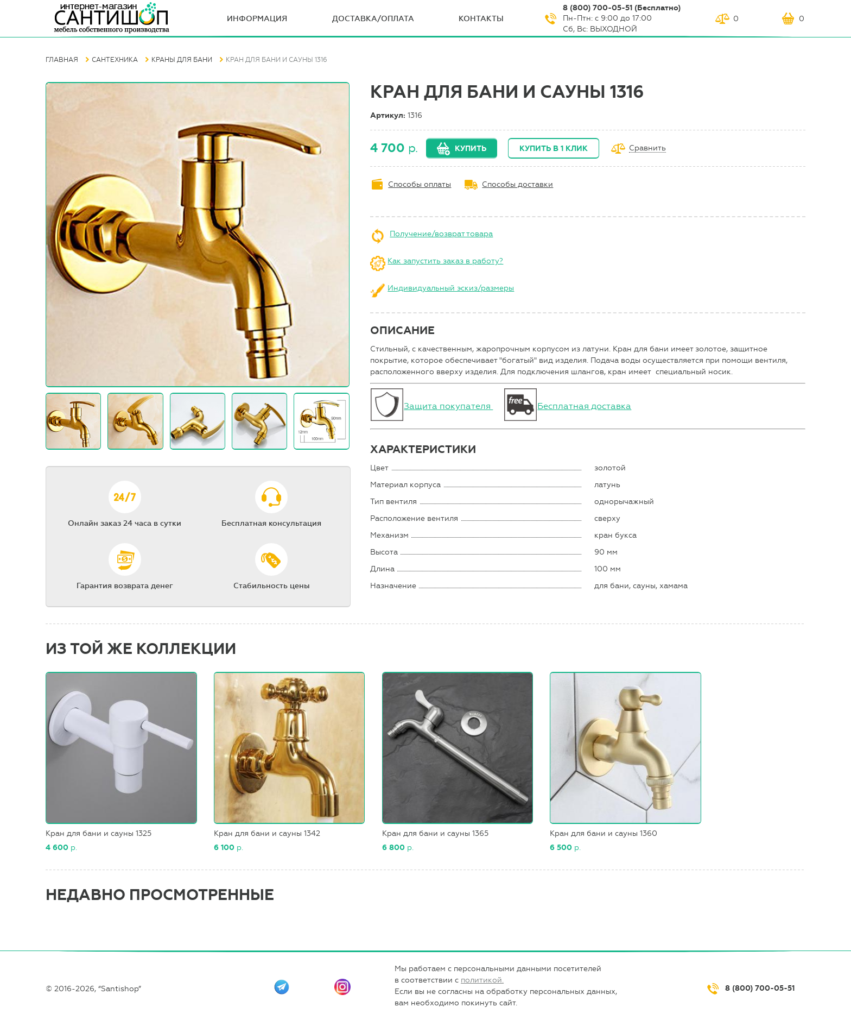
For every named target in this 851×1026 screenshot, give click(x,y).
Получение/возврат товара (441, 233)
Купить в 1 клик (553, 148)
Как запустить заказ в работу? (445, 261)
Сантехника (115, 60)
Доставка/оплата (373, 18)
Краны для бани (181, 60)
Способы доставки (517, 184)
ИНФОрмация (257, 18)
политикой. (482, 980)
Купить (470, 148)
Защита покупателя (448, 406)
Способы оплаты (419, 184)
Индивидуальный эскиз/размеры (451, 288)
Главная (62, 60)
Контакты (481, 18)
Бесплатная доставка (584, 406)
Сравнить (647, 148)
